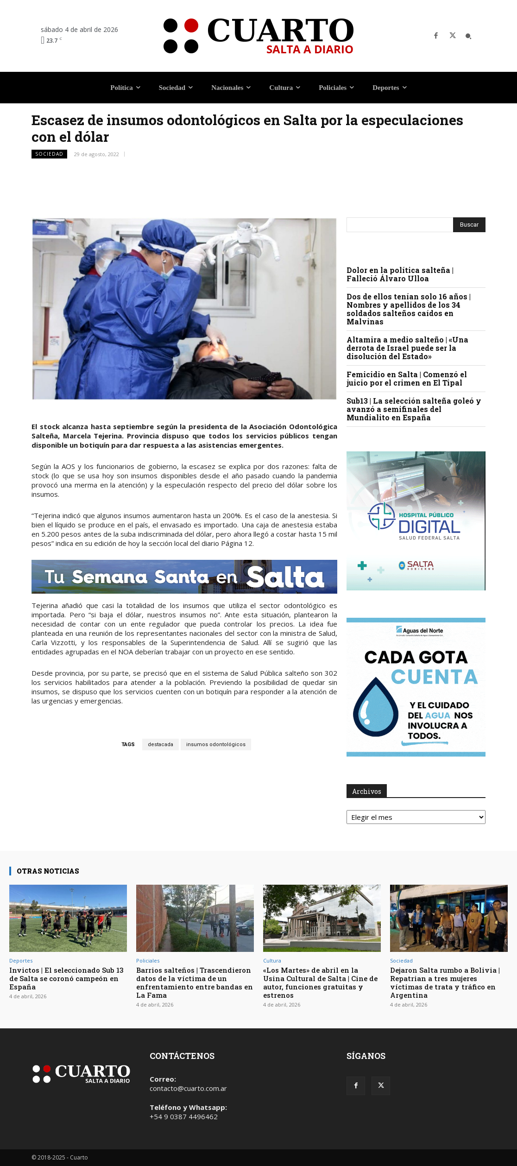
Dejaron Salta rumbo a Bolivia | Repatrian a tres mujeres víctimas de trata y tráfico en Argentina (445, 982)
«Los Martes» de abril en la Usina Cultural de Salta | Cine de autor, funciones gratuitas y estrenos (320, 982)
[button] (468, 36)
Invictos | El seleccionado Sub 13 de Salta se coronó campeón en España (66, 978)
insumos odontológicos (216, 744)
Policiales (147, 960)
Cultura (272, 960)
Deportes (20, 960)
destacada (160, 744)
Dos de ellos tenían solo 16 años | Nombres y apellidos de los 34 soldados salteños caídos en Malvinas (409, 309)
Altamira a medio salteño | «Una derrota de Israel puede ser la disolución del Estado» (407, 348)
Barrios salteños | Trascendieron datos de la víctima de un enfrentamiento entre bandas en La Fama (194, 982)
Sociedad (49, 154)
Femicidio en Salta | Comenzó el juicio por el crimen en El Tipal (407, 378)
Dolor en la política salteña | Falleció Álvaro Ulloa (400, 274)
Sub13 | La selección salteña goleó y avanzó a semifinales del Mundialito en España (414, 409)
